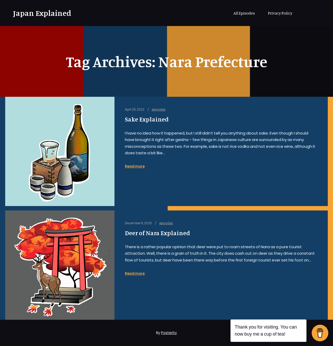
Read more (135, 166)
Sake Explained (147, 119)
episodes (158, 109)
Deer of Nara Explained (157, 233)
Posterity (169, 332)
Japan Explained (39, 13)
